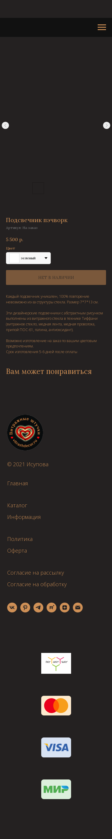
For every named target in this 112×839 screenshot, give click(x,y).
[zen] (65, 610)
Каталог (17, 505)
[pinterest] (25, 610)
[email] (78, 610)
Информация (24, 516)
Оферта (17, 550)
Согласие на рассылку (35, 572)
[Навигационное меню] (102, 27)
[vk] (12, 610)
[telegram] (38, 610)
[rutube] (51, 610)
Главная (17, 483)
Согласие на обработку (37, 584)
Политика (20, 538)
